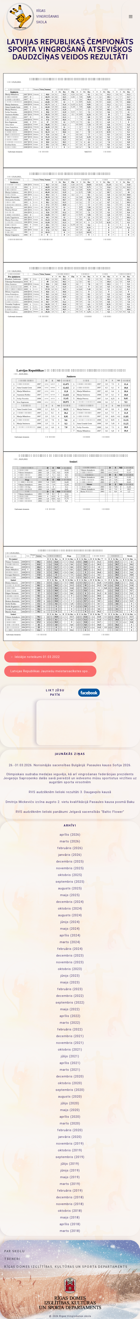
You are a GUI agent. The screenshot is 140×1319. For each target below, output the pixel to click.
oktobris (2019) (70, 1150)
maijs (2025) (70, 895)
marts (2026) (70, 841)
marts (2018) (70, 1231)
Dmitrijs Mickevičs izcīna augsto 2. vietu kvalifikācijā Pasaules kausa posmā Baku (70, 802)
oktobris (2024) (70, 908)
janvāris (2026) (70, 855)
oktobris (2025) (70, 875)
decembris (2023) (70, 955)
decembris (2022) (70, 996)
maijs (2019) (70, 1177)
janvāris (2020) (70, 1137)
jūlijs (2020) (70, 1103)
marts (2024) (70, 942)
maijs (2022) (70, 1009)
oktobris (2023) (70, 969)
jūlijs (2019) (70, 1164)
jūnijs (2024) (70, 922)
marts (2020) (70, 1123)
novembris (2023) (70, 962)
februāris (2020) (70, 1130)
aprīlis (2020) (70, 1117)
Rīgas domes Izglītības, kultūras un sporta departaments (66, 1267)
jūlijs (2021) (70, 1056)
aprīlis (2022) (70, 1016)
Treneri (12, 1259)
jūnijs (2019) (70, 1170)
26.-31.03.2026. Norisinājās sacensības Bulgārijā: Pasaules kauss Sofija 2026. (70, 765)
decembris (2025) (70, 861)
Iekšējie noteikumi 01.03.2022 (37, 657)
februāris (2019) (70, 1190)
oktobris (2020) (70, 1083)
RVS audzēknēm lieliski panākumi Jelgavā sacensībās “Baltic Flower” (70, 812)
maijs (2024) (70, 929)
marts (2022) (70, 1023)
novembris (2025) (70, 868)
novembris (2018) (70, 1204)
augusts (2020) (70, 1096)
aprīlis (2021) (70, 1063)
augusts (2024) (70, 915)
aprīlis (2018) (70, 1224)
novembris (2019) (70, 1143)
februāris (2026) (70, 848)
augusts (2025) (70, 888)
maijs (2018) (70, 1217)
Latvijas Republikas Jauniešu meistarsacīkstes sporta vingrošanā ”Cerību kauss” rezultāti (53, 671)
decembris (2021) (70, 1036)
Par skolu (14, 1251)
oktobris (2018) (70, 1211)
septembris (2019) (70, 1157)
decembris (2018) (70, 1197)
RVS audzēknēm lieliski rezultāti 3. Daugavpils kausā (70, 792)
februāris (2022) (70, 1029)
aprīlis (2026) (70, 835)
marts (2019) (70, 1184)
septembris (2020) (70, 1090)
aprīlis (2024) (70, 935)
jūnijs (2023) (70, 976)
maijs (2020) (70, 1110)
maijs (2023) (70, 982)
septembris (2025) (70, 882)
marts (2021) (70, 1070)
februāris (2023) (70, 989)
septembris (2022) (70, 1002)
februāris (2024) (70, 949)
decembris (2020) (70, 1076)
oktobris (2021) (70, 1049)
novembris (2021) (70, 1043)
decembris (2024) (70, 902)
